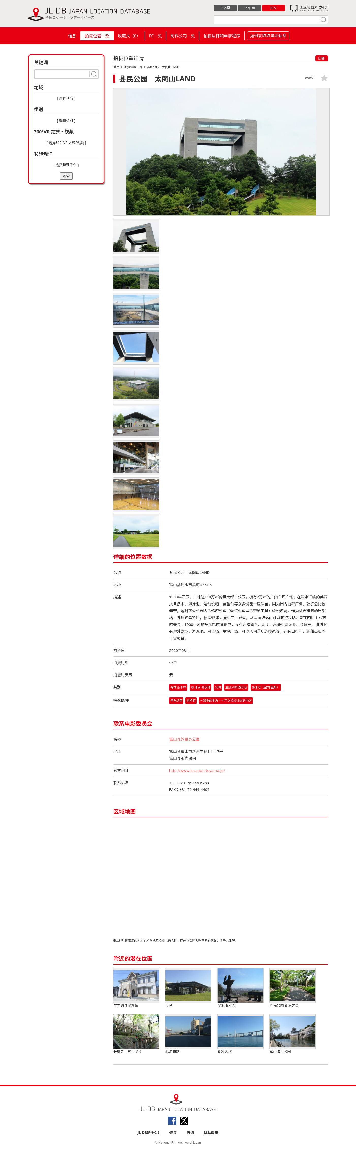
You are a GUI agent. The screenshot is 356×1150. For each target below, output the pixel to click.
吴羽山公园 (240, 988)
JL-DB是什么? (148, 1132)
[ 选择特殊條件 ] (66, 164)
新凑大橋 (240, 1034)
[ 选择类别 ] (66, 120)
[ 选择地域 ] (66, 98)
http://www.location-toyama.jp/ (197, 770)
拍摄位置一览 (97, 36)
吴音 (188, 988)
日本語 (225, 8)
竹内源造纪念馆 (136, 988)
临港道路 (188, 1034)
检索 (66, 176)
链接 (173, 1132)
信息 (72, 36)
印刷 (321, 58)
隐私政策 (211, 1132)
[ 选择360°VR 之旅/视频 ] (66, 142)
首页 (116, 67)
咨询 (190, 1132)
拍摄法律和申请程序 (222, 36)
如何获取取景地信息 (268, 35)
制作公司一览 (183, 36)
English (249, 8)
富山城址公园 (292, 1034)
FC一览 (155, 36)
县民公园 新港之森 (292, 988)
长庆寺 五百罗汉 (136, 1034)
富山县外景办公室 (184, 739)
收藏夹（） (129, 36)
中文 (273, 8)
